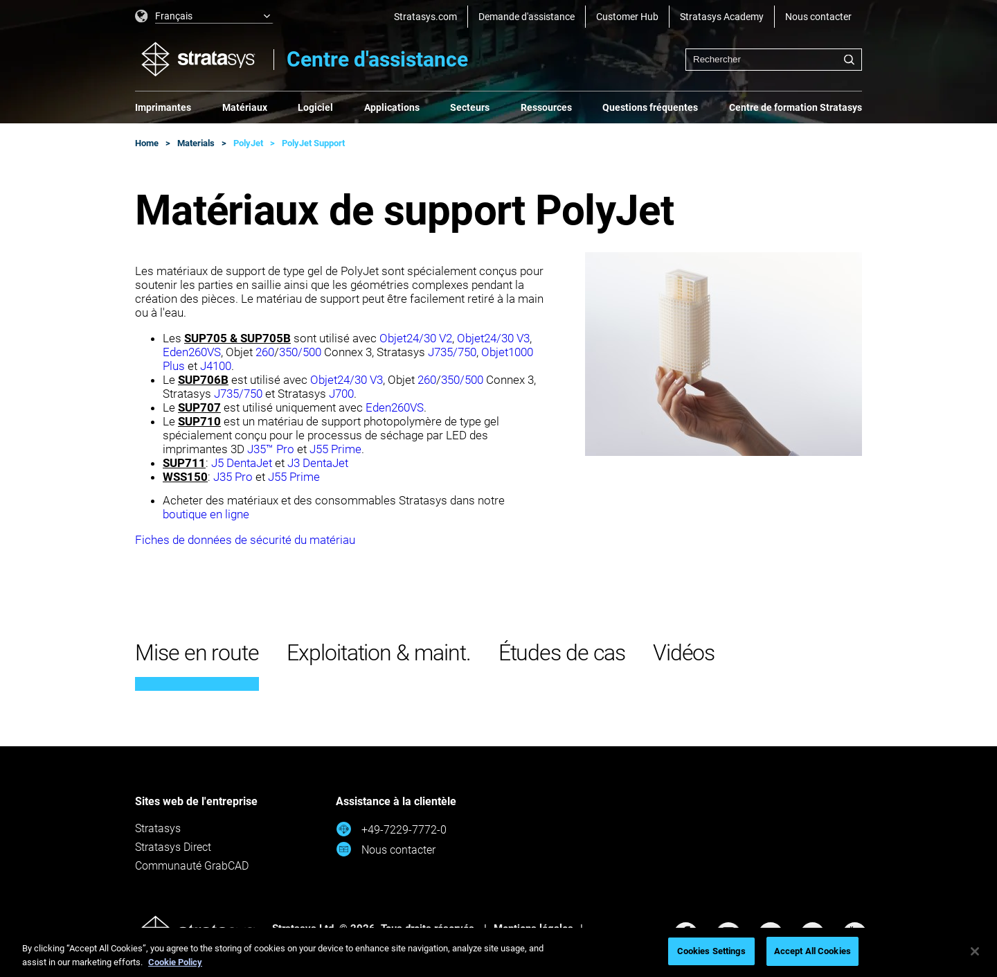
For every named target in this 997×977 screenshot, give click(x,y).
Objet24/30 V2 (415, 338)
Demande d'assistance (526, 16)
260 (264, 352)
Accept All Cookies (812, 951)
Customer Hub (627, 16)
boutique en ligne (206, 514)
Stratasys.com (425, 16)
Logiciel (315, 107)
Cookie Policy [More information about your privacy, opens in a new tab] (175, 962)
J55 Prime (335, 449)
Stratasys (158, 828)
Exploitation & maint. (379, 653)
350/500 (301, 352)
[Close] (975, 951)
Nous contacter (818, 16)
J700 (341, 394)
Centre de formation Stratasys (795, 107)
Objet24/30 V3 (493, 338)
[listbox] (204, 17)
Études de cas (561, 653)
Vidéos (684, 653)
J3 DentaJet (317, 463)
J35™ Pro (270, 449)
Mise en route (197, 653)
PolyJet (248, 143)
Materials (196, 143)
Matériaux (244, 107)
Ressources (546, 107)
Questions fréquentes (650, 107)
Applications (392, 107)
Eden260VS (192, 352)
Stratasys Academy (722, 16)
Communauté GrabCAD (192, 865)
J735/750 (452, 352)
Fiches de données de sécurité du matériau (245, 540)
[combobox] (773, 59)
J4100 (215, 366)
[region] (498, 952)
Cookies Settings (711, 951)
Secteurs (469, 107)
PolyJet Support (313, 143)
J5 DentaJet (241, 463)
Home (147, 143)
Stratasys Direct (173, 847)
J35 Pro (233, 477)
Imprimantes (163, 107)
